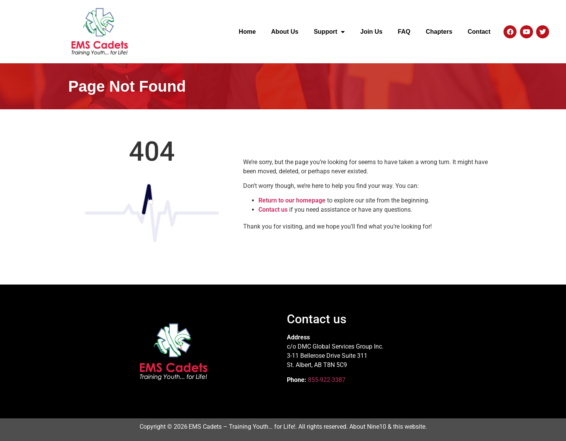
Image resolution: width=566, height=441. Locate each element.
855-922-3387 (327, 379)
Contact (479, 31)
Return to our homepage (292, 200)
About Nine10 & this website (387, 426)
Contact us (273, 209)
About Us (284, 31)
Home (247, 31)
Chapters (439, 31)
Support (329, 32)
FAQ (404, 31)
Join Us (371, 31)
